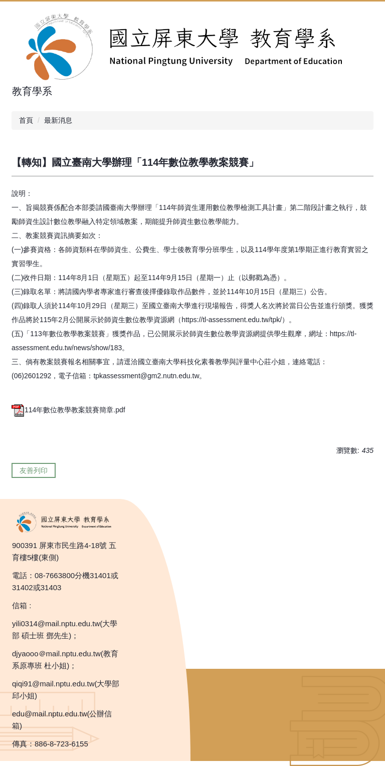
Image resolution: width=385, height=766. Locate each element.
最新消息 (58, 120)
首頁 (26, 120)
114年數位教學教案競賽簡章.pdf (68, 410)
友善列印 (34, 470)
